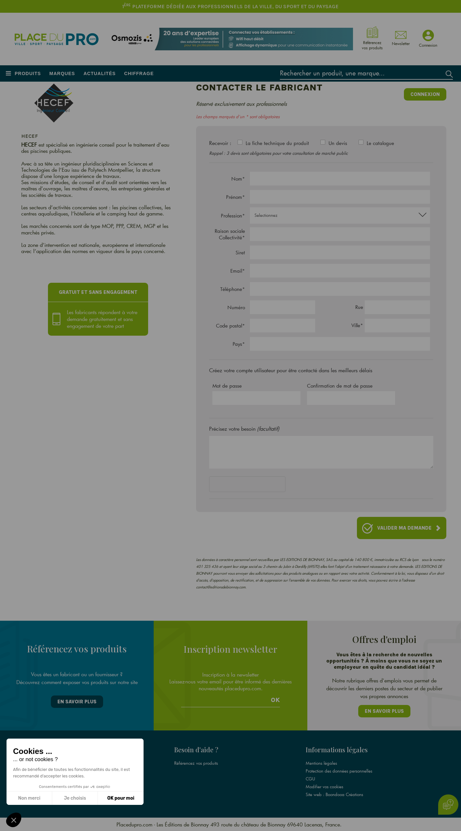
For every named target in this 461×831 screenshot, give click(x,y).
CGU (310, 779)
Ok (275, 700)
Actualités (100, 73)
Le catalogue (380, 143)
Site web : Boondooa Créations (334, 794)
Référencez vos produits (196, 763)
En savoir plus (77, 702)
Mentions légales (321, 763)
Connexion (425, 94)
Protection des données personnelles (339, 771)
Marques (62, 73)
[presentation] (258, 485)
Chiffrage (139, 73)
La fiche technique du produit (277, 143)
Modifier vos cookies (324, 787)
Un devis (338, 143)
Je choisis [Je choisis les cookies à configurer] (75, 798)
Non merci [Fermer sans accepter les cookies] (29, 798)
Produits (28, 73)
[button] (14, 820)
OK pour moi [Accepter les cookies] (120, 798)
